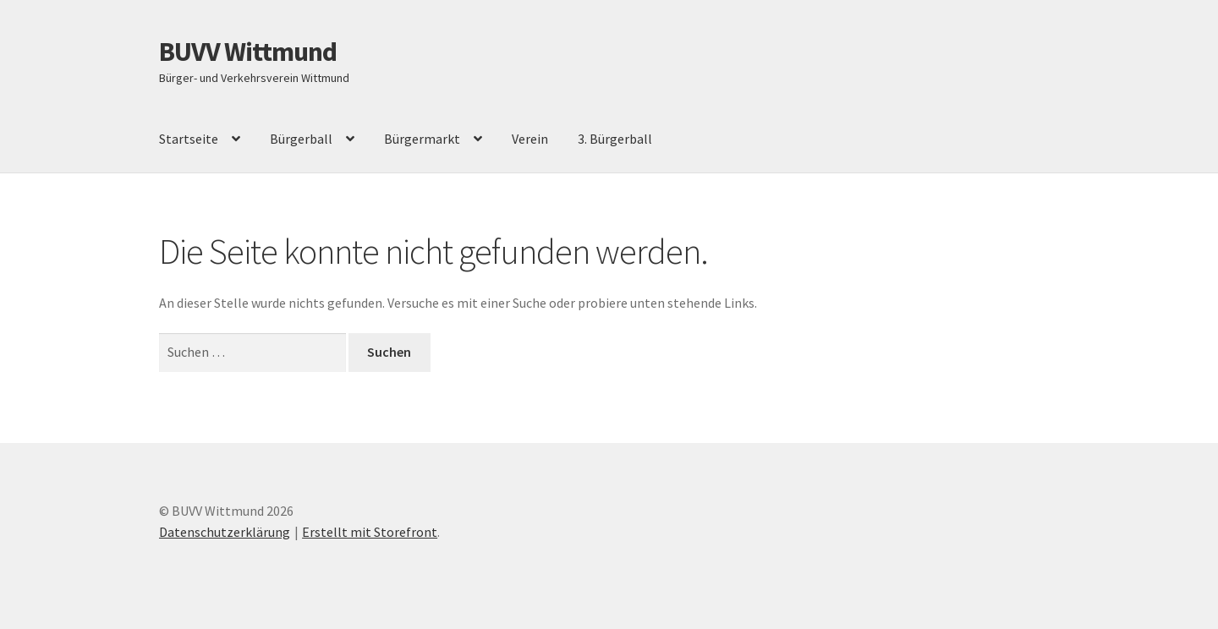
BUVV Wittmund (248, 51)
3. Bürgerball (615, 138)
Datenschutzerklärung (224, 531)
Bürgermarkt (422, 138)
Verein (530, 138)
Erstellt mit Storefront (369, 531)
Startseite (188, 138)
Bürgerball (301, 138)
